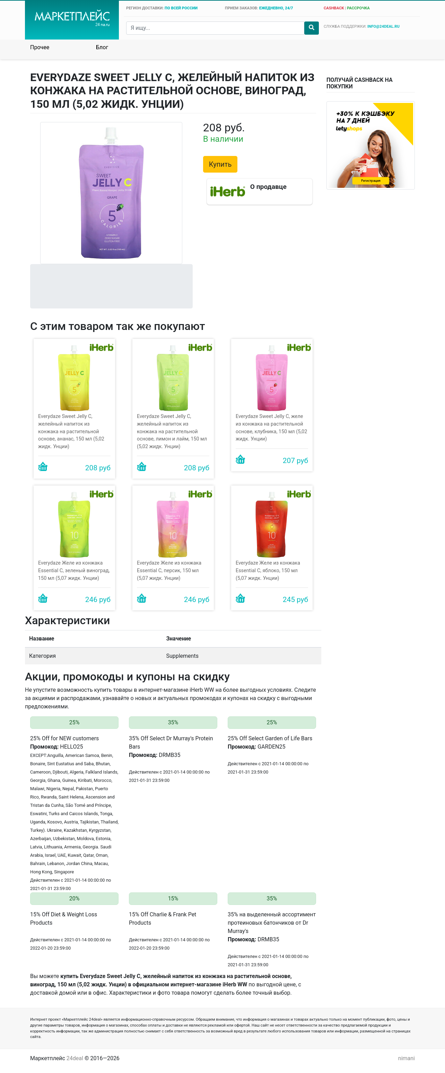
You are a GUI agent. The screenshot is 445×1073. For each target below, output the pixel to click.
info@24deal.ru (383, 26)
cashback (334, 8)
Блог (102, 47)
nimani (406, 1058)
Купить (220, 164)
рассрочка (358, 8)
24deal (75, 1058)
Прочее (39, 47)
